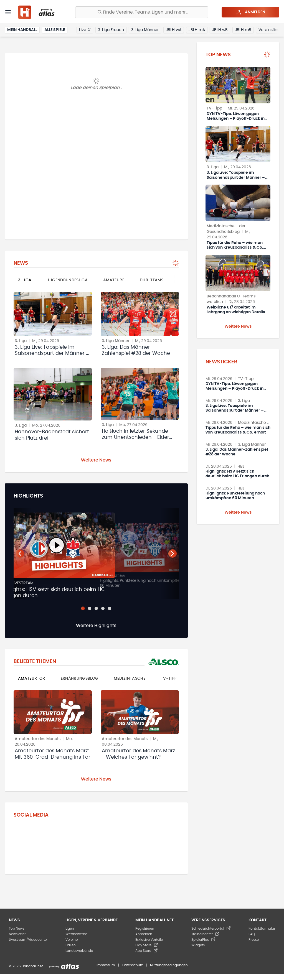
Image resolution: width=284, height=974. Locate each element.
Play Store (146, 945)
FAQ (251, 934)
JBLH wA (173, 30)
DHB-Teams (151, 280)
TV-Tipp (168, 678)
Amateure (113, 280)
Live (85, 30)
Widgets (198, 945)
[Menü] (8, 12)
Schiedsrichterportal (211, 928)
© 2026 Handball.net (26, 966)
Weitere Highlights (96, 625)
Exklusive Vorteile (149, 939)
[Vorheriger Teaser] (20, 553)
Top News (16, 928)
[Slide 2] (89, 608)
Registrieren (144, 928)
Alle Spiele (54, 30)
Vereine (71, 939)
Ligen (69, 928)
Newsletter (17, 934)
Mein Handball (22, 30)
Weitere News (96, 460)
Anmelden (250, 12)
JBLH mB (243, 30)
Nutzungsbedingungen (169, 965)
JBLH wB (220, 30)
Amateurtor (31, 678)
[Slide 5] (109, 608)
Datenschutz (132, 965)
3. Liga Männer (145, 30)
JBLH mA (197, 30)
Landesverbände (79, 950)
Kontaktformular (261, 928)
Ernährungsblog (79, 678)
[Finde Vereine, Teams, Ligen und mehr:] (141, 12)
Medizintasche (129, 678)
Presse (253, 939)
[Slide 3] (96, 608)
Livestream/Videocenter (28, 939)
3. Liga (24, 280)
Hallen (70, 945)
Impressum (106, 965)
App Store (146, 950)
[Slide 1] (83, 608)
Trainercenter (205, 934)
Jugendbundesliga (67, 280)
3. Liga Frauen (111, 30)
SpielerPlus (203, 939)
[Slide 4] (103, 608)
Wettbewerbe (76, 934)
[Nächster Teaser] (172, 553)
